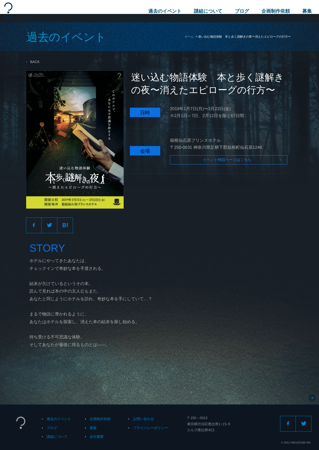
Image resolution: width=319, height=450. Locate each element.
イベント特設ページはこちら (215, 162)
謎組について (205, 11)
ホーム (189, 36)
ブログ (239, 11)
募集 (304, 11)
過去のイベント (162, 11)
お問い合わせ (143, 419)
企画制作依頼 (273, 11)
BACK (33, 62)
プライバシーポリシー (150, 428)
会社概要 (97, 437)
